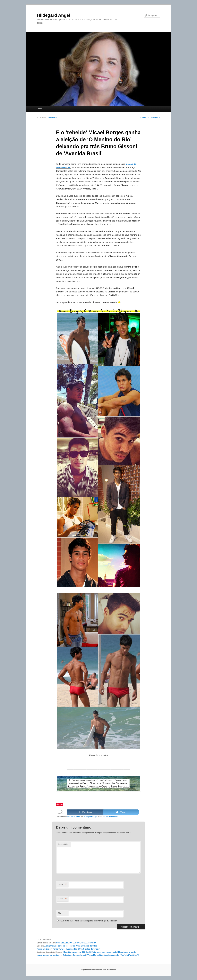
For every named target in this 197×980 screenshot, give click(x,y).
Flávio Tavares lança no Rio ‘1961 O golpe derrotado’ (76, 949)
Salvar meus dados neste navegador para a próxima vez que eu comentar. (88, 921)
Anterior (144, 118)
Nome (62, 884)
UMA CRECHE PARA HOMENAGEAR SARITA (76, 943)
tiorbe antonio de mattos (48, 955)
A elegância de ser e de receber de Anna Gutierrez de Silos (70, 946)
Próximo (155, 118)
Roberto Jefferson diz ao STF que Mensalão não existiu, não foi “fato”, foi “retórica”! (101, 955)
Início (40, 109)
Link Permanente (111, 817)
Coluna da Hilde (73, 817)
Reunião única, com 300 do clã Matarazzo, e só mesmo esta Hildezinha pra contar (100, 952)
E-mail (62, 899)
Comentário (63, 844)
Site (59, 913)
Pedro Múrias (43, 949)
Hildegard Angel (53, 15)
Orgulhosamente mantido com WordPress (98, 970)
